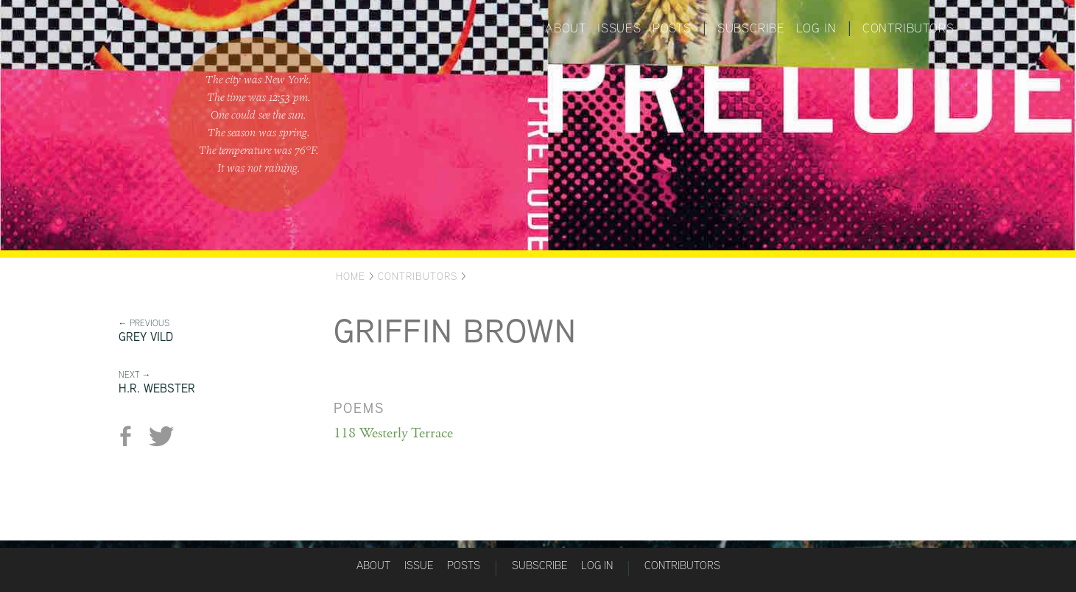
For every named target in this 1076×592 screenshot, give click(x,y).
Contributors (908, 28)
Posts (672, 28)
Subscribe (751, 28)
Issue (418, 565)
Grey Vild (146, 336)
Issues (619, 28)
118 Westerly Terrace (393, 433)
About (565, 28)
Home (350, 276)
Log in (816, 28)
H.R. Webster (157, 388)
